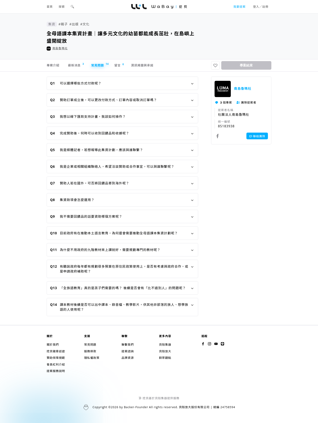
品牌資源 (127, 358)
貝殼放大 (165, 351)
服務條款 (90, 351)
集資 (51, 24)
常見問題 (106, 65)
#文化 (85, 24)
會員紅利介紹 (56, 364)
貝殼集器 (165, 345)
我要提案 (239, 7)
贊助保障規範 (56, 358)
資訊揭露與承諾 (155, 66)
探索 (62, 7)
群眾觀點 (165, 358)
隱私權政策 (92, 358)
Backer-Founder (136, 407)
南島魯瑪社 (60, 48)
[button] (72, 6)
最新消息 (79, 65)
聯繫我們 (127, 345)
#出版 (74, 24)
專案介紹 (53, 66)
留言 (129, 66)
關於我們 (53, 345)
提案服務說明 (56, 371)
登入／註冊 (261, 7)
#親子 (63, 24)
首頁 (50, 7)
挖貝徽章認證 (56, 351)
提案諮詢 (127, 351)
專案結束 (246, 66)
